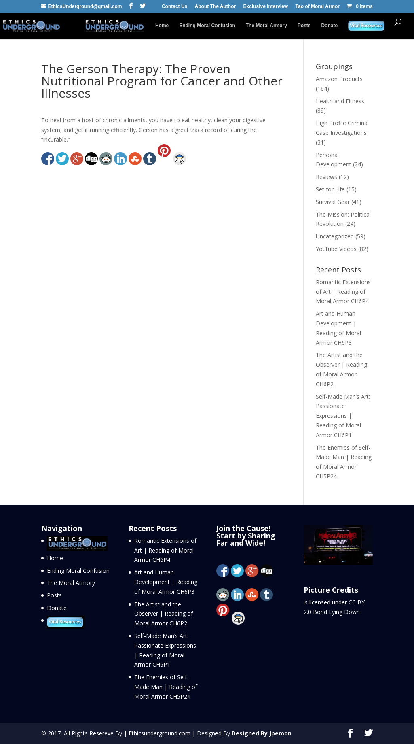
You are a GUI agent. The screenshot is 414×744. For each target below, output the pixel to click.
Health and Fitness (340, 101)
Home (162, 25)
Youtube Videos (336, 249)
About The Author (215, 6)
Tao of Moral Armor (318, 6)
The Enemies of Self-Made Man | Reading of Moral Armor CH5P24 (165, 686)
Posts (304, 25)
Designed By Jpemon (261, 733)
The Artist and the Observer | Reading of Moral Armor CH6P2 (163, 613)
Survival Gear (333, 202)
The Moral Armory (266, 25)
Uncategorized (335, 236)
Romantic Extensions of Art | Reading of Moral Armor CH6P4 (343, 291)
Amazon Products (339, 79)
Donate (329, 25)
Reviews (326, 177)
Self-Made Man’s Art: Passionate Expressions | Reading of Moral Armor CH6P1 (343, 416)
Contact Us (174, 6)
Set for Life (330, 189)
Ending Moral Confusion (207, 25)
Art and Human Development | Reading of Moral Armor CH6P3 (165, 581)
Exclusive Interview (265, 6)
